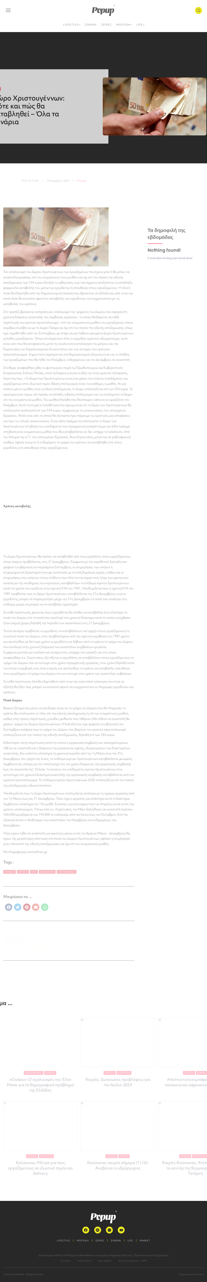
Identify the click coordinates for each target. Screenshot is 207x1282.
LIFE (130, 1240)
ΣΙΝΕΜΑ (116, 1240)
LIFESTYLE (63, 1240)
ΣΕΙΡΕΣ (100, 1240)
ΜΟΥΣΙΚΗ (83, 1240)
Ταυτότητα (65, 1260)
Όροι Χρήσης (104, 1260)
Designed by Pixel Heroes (191, 1274)
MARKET (145, 1240)
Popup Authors (84, 1260)
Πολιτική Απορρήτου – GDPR (132, 1260)
